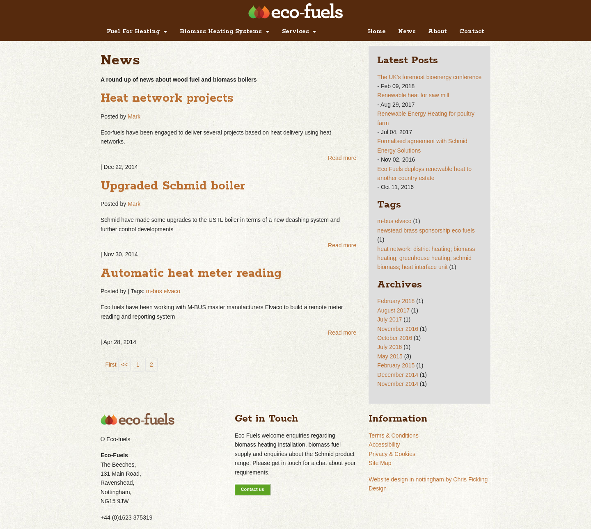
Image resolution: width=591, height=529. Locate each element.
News (407, 31)
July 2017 (389, 319)
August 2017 (393, 310)
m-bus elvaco (163, 291)
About (437, 31)
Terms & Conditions (393, 435)
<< (124, 364)
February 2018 (396, 301)
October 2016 (394, 338)
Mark (134, 116)
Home (377, 31)
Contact (471, 31)
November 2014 (397, 384)
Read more (342, 158)
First (110, 364)
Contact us (252, 489)
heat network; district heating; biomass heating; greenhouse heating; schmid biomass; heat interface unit (426, 258)
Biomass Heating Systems (221, 31)
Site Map (380, 463)
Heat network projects (167, 98)
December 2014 (397, 375)
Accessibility (384, 444)
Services (295, 31)
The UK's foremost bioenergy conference (429, 77)
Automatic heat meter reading (191, 273)
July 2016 (389, 347)
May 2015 (389, 356)
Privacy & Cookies (392, 454)
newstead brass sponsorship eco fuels (425, 230)
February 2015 (396, 365)
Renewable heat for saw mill (413, 95)
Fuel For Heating (133, 31)
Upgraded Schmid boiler (173, 186)
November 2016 (397, 329)
